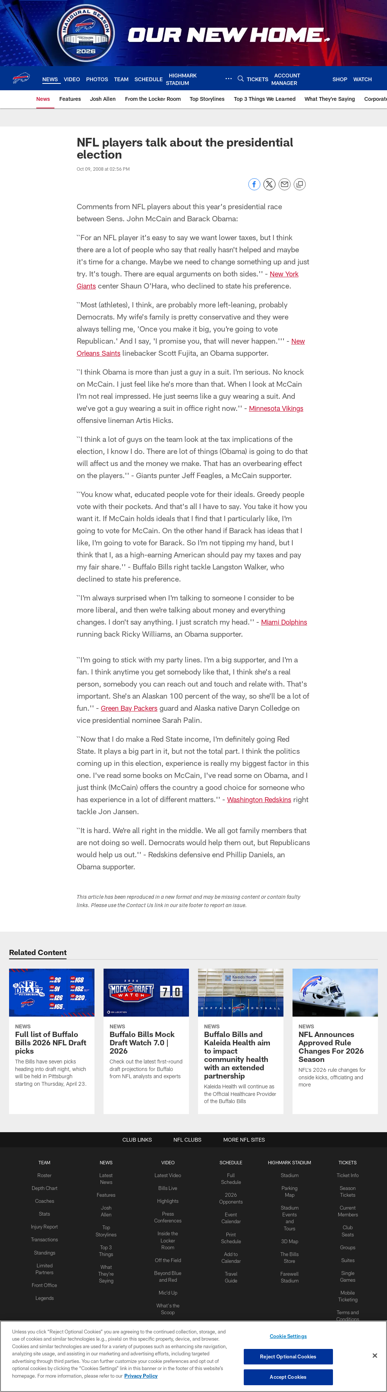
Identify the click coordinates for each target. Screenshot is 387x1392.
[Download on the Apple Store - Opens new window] (166, 1297)
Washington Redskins (262, 799)
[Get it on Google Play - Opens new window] (218, 1300)
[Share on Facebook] (254, 188)
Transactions (46, 1243)
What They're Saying (107, 1268)
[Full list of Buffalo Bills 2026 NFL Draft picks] (51, 1033)
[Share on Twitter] (269, 188)
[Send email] (285, 188)
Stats (46, 1212)
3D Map (288, 1237)
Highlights (168, 1199)
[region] (193, 1356)
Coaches (46, 1199)
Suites (345, 1249)
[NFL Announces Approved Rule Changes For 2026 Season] (335, 1033)
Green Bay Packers (132, 707)
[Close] (375, 1356)
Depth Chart (46, 1187)
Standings (46, 1255)
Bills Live (168, 1187)
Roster (46, 1174)
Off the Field (168, 1255)
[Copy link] (300, 184)
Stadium (288, 1174)
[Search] (241, 78)
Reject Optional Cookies (288, 1357)
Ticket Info (345, 1174)
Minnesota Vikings (279, 407)
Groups (345, 1237)
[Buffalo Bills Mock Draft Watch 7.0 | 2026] (146, 1029)
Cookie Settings (288, 1338)
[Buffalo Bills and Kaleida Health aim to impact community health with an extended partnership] (240, 1041)
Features (107, 1193)
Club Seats (345, 1224)
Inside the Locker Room (168, 1237)
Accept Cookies (288, 1376)
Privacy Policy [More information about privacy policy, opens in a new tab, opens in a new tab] (141, 1376)
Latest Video (168, 1174)
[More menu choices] (229, 79)
